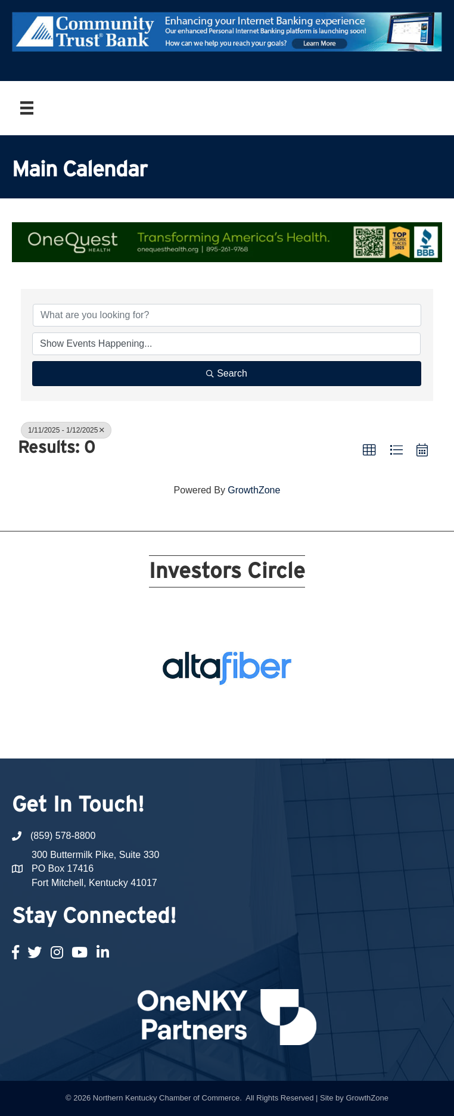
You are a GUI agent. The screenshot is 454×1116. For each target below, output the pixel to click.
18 (263, 720)
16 (234, 720)
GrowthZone (254, 490)
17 (248, 720)
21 (220, 736)
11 (162, 720)
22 (234, 736)
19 (277, 720)
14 (205, 720)
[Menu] (27, 108)
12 (177, 720)
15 (220, 720)
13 (191, 720)
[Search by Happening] (226, 343)
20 (291, 720)
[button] (369, 450)
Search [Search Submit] (226, 373)
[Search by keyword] (227, 315)
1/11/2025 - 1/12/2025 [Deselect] (66, 430)
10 (291, 703)
